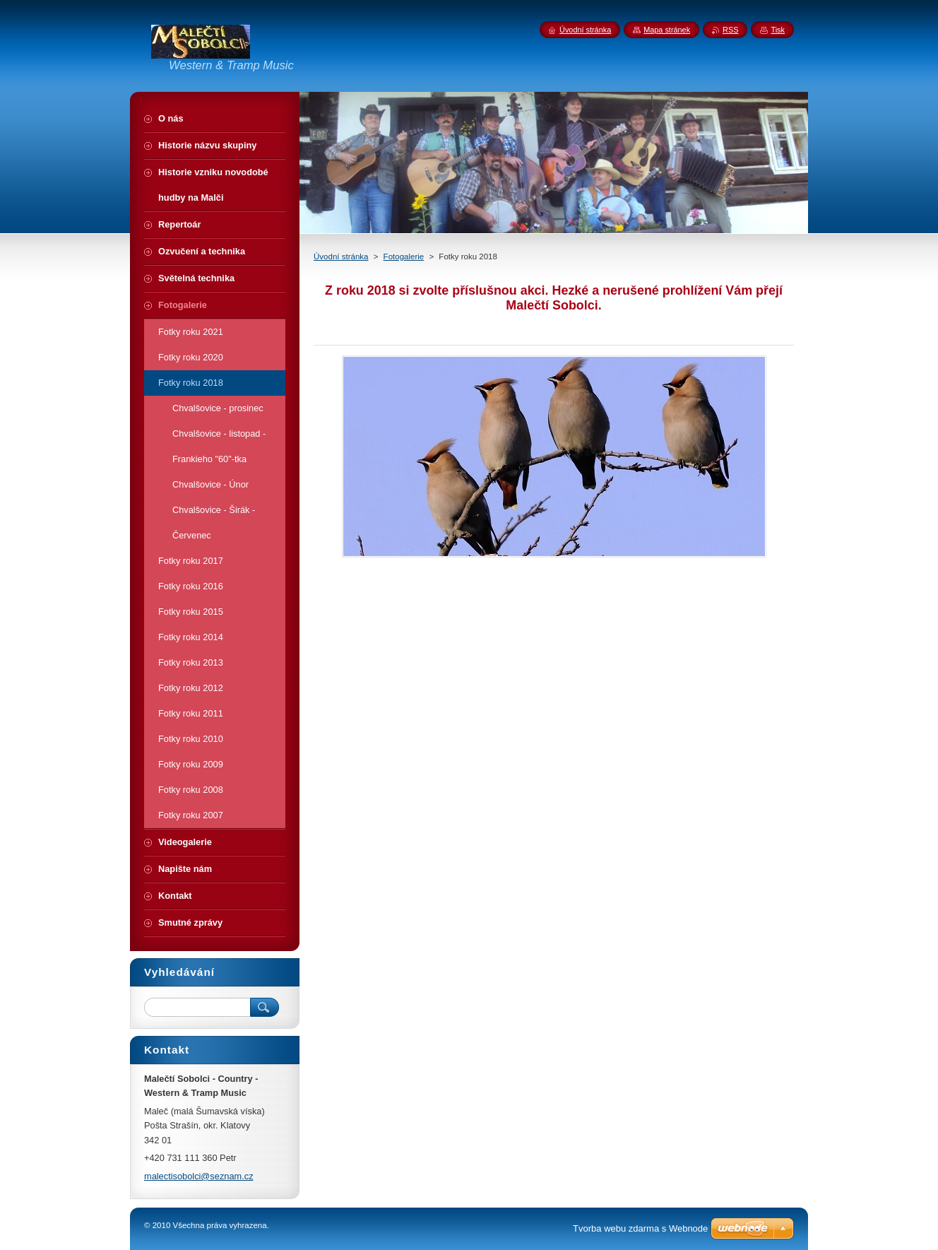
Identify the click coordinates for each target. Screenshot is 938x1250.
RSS (730, 29)
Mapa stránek (666, 29)
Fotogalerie (404, 256)
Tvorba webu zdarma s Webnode (640, 1228)
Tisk (778, 29)
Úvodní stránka (341, 256)
